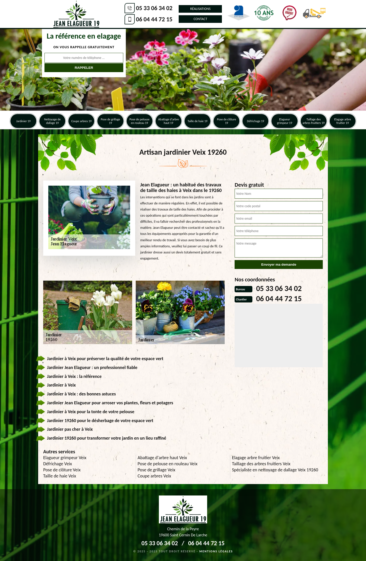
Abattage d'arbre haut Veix (162, 457)
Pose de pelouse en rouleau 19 (139, 121)
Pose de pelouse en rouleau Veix (167, 464)
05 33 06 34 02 (154, 8)
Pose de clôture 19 (226, 121)
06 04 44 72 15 (154, 19)
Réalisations (200, 9)
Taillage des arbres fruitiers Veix (261, 464)
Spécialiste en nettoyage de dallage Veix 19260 (275, 470)
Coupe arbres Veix (154, 476)
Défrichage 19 (255, 121)
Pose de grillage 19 (110, 121)
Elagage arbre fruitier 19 (342, 121)
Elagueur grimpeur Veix (64, 457)
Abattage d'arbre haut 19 (168, 121)
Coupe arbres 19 (81, 121)
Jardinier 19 (23, 121)
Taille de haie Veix (59, 476)
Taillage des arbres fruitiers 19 (313, 121)
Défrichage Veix (57, 464)
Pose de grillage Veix (156, 470)
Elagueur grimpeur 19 (284, 121)
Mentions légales (216, 551)
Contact (200, 19)
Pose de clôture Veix (62, 470)
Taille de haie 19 (197, 121)
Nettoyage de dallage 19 (52, 121)
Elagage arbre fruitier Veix (256, 457)
